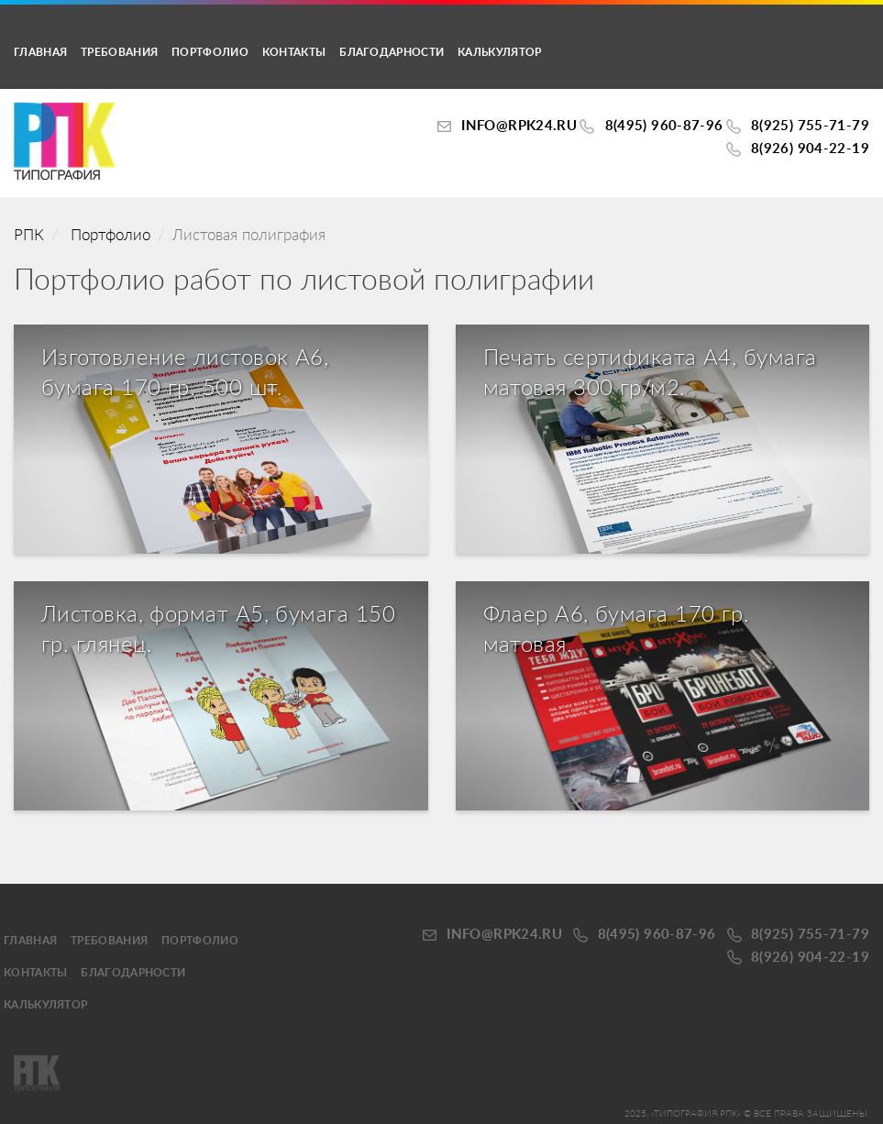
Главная (40, 52)
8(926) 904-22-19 (810, 149)
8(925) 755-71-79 (810, 126)
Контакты (294, 52)
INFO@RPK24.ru (519, 126)
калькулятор (499, 52)
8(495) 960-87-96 (664, 126)
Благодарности (391, 52)
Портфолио (209, 52)
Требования (119, 52)
